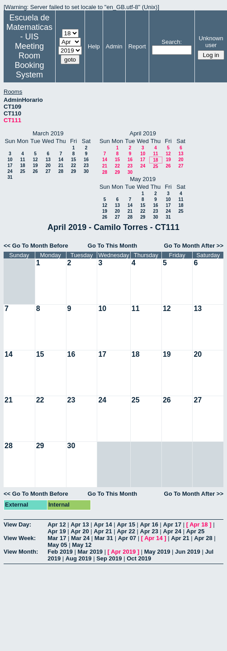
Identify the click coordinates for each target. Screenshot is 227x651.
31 (9, 177)
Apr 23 (149, 531)
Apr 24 (172, 531)
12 (35, 159)
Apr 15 (126, 524)
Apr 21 (103, 531)
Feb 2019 (60, 551)
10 (9, 159)
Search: (171, 41)
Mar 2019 (90, 551)
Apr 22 (126, 531)
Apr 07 (127, 538)
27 (48, 171)
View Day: (17, 524)
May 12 (81, 544)
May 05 (57, 544)
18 (22, 165)
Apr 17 (172, 524)
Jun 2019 (187, 551)
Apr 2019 (123, 551)
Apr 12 (56, 524)
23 (86, 165)
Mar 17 (56, 538)
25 (22, 171)
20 (48, 165)
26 (35, 171)
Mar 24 (80, 538)
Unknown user (211, 41)
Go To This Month (112, 245)
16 (86, 159)
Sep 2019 (109, 558)
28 (60, 171)
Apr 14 (103, 524)
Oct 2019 (139, 558)
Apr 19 (56, 531)
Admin (114, 46)
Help (94, 46)
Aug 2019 (79, 558)
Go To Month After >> (193, 245)
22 (73, 165)
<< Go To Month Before (36, 245)
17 (9, 165)
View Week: (20, 538)
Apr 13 (80, 524)
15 (73, 159)
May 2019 (157, 551)
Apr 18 (198, 524)
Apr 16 (149, 524)
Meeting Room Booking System (29, 60)
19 (35, 165)
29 (73, 171)
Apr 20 (80, 531)
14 (60, 159)
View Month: (21, 551)
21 (60, 165)
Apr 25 (195, 531)
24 (9, 171)
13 (48, 159)
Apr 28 (203, 538)
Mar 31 (104, 538)
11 (22, 159)
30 (86, 171)
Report (137, 46)
